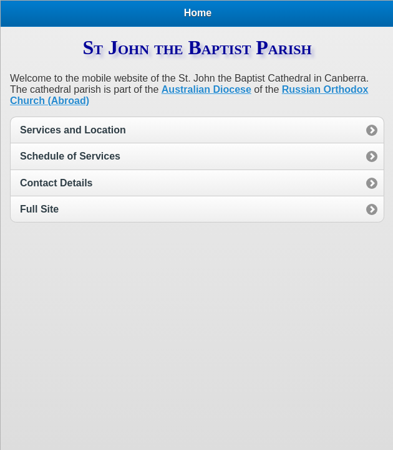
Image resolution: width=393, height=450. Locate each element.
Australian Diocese (206, 89)
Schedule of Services (70, 156)
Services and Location (73, 130)
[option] (197, 130)
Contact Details (56, 183)
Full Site (39, 209)
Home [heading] (197, 12)
